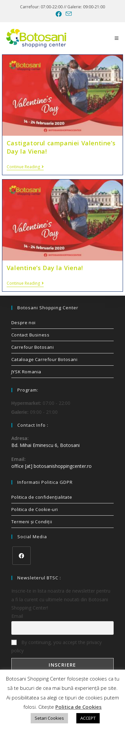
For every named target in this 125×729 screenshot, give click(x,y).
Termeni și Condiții (31, 522)
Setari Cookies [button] (49, 718)
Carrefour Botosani (32, 347)
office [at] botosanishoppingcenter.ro (51, 466)
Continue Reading (25, 167)
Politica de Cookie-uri (34, 509)
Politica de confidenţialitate (41, 497)
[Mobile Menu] (117, 38)
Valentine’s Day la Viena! (45, 268)
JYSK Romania (26, 372)
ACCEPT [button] (88, 718)
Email (17, 616)
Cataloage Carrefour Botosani (44, 359)
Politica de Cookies (78, 706)
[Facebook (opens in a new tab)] (59, 14)
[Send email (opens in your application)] (68, 14)
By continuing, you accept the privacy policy (56, 646)
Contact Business (30, 335)
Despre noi (23, 323)
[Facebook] (21, 556)
